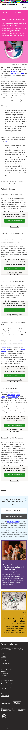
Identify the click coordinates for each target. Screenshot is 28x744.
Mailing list (3, 656)
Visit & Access (4, 655)
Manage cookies (5, 695)
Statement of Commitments (8, 692)
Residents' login (6, 663)
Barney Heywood (13, 396)
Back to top (4, 728)
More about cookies (14, 226)
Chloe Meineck (11, 394)
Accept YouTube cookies (14, 220)
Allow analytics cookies (14, 510)
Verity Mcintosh (20, 341)
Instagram (5, 660)
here (5, 141)
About (2, 653)
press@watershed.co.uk (9, 683)
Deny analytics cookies (14, 516)
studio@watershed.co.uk (9, 682)
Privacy (3, 693)
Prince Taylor (15, 71)
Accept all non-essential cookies (14, 225)
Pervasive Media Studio (9, 4)
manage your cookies (13, 521)
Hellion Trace (6, 349)
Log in (23, 1)
